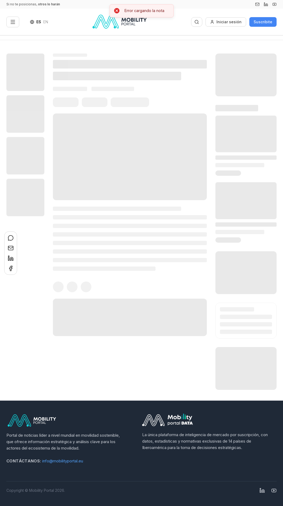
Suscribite (263, 22)
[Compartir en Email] (11, 248)
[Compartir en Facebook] (11, 268)
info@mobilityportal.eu (62, 460)
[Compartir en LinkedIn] (11, 258)
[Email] (257, 4)
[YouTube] (274, 4)
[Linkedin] (266, 4)
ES (38, 22)
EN (45, 22)
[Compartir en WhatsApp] (11, 238)
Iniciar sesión (226, 22)
